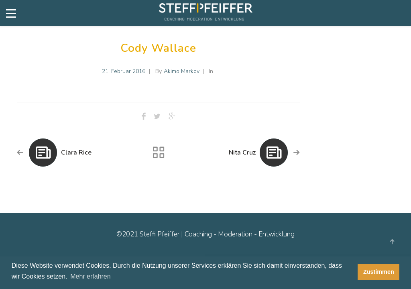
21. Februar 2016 (123, 71)
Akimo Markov (181, 71)
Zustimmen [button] (378, 272)
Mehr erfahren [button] (90, 276)
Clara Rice (76, 152)
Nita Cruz (242, 152)
